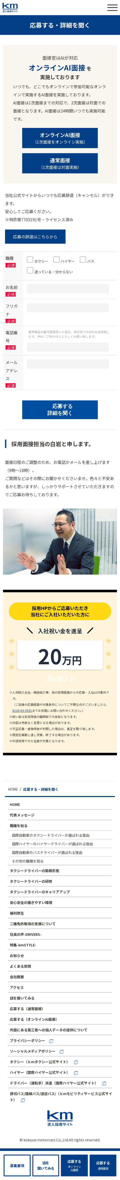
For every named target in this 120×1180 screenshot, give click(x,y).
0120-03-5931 (22, 710)
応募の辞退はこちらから (35, 237)
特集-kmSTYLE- (23, 944)
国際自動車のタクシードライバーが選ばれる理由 (50, 835)
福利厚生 (17, 913)
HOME (15, 804)
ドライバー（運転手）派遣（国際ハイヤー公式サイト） (54, 1082)
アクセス (17, 987)
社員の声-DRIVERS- (26, 934)
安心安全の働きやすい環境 (31, 902)
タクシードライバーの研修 (31, 881)
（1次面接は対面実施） (60, 163)
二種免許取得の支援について (33, 923)
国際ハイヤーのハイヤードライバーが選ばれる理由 (52, 843)
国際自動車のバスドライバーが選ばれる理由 (47, 852)
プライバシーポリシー (27, 1040)
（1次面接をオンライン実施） (60, 138)
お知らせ (17, 955)
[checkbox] (70, 266)
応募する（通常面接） (27, 1008)
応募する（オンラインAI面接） (34, 1019)
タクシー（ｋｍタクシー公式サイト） (40, 1061)
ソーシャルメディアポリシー (32, 1051)
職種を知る (18, 825)
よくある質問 (20, 966)
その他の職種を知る (28, 861)
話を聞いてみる (22, 998)
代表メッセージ (22, 815)
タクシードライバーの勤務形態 (34, 870)
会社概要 (17, 976)
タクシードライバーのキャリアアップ (40, 891)
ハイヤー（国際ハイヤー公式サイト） (40, 1072)
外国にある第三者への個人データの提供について (48, 1029)
